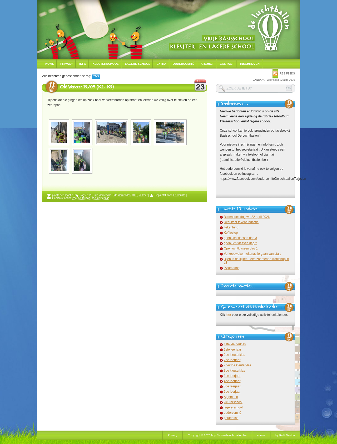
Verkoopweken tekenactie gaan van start (252, 254)
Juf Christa (179, 195)
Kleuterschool (105, 63)
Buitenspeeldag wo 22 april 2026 (247, 217)
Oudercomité (184, 63)
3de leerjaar (232, 376)
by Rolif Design (285, 435)
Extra (161, 63)
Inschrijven (250, 63)
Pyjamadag (232, 268)
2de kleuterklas (102, 195)
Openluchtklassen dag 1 (241, 248)
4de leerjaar (232, 381)
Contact (227, 63)
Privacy (66, 63)
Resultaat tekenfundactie (241, 222)
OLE (134, 195)
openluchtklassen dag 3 (240, 238)
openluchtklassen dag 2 (240, 243)
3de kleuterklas (121, 195)
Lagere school (137, 63)
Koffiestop (231, 233)
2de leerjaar (232, 360)
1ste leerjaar (232, 349)
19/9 (89, 195)
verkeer (143, 195)
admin (261, 435)
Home (49, 63)
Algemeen (231, 397)
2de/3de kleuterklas (237, 365)
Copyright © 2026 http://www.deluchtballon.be (217, 435)
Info (82, 63)
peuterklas (231, 418)
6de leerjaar (232, 391)
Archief (207, 63)
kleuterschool (233, 402)
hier (228, 315)
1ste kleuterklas (235, 344)
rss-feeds (287, 73)
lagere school (233, 407)
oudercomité (232, 413)
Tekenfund (231, 227)
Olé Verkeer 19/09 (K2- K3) (87, 87)
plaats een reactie (62, 195)
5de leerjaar (232, 386)
